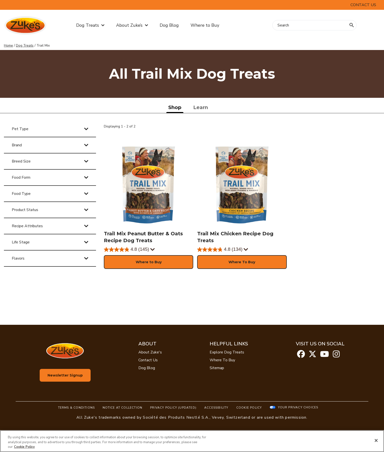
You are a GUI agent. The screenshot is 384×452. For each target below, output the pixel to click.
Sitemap (217, 368)
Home (8, 45)
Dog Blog (169, 25)
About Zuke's (150, 352)
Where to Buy (205, 25)
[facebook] (301, 355)
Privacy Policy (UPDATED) (173, 408)
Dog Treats (25, 45)
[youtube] (324, 355)
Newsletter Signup (65, 375)
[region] (192, 441)
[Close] (376, 440)
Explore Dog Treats (227, 352)
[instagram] (336, 355)
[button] (148, 262)
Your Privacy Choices (298, 407)
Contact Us (148, 360)
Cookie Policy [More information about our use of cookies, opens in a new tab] (24, 447)
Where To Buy (222, 360)
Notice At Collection (122, 408)
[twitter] (312, 355)
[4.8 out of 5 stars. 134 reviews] (219, 249)
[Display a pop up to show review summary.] (153, 249)
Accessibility (216, 408)
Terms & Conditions (76, 408)
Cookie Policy (249, 408)
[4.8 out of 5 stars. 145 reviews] (126, 249)
